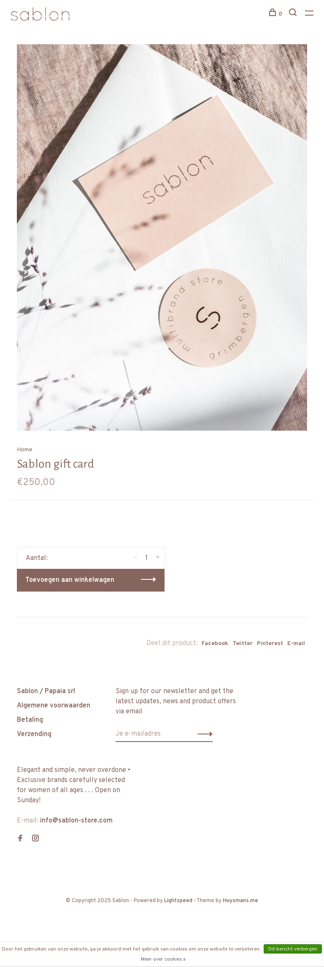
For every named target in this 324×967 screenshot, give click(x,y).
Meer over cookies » (163, 959)
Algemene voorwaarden (53, 706)
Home (24, 449)
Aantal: (37, 558)
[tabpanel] (162, 237)
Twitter (242, 643)
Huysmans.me (240, 900)
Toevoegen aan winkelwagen (69, 580)
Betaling (30, 720)
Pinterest (270, 643)
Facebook (215, 643)
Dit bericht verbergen (292, 949)
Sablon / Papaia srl (46, 691)
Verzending (34, 734)
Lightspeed (178, 900)
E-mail (296, 643)
